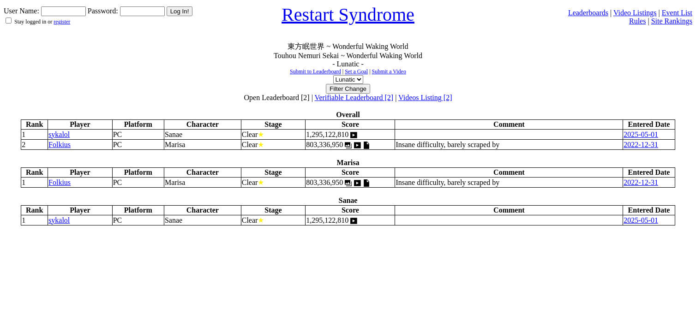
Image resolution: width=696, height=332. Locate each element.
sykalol (59, 134)
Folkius (59, 144)
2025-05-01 (641, 134)
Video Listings (635, 13)
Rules (637, 21)
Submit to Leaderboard (315, 71)
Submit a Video (389, 71)
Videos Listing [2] (425, 97)
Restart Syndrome (348, 14)
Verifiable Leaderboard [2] (354, 97)
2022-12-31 (641, 144)
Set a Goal (356, 71)
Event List (677, 13)
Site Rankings (671, 21)
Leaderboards (588, 13)
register (62, 21)
